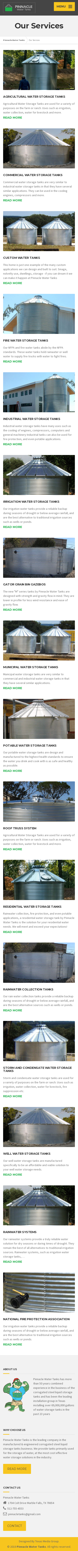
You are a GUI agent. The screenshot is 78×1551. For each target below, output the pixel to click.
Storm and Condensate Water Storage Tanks (37, 1069)
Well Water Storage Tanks (26, 1154)
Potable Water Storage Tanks (30, 745)
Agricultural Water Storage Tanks (34, 97)
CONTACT (14, 1526)
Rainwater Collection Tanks (28, 989)
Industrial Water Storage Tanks (31, 419)
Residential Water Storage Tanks (32, 907)
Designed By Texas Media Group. (39, 1541)
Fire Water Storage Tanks (25, 340)
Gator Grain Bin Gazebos (24, 584)
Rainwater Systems (20, 1232)
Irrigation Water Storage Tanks (31, 502)
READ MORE (17, 1469)
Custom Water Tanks (21, 258)
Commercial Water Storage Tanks (32, 175)
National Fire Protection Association (36, 1319)
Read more (12, 117)
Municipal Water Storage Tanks (30, 667)
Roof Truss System (19, 828)
